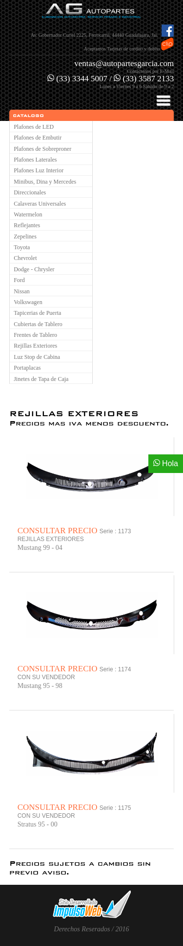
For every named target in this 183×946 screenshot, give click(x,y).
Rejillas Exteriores (35, 345)
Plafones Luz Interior (38, 170)
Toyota (22, 247)
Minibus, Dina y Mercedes (45, 181)
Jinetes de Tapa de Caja (41, 379)
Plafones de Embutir (37, 137)
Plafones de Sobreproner (42, 148)
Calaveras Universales (40, 203)
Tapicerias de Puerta (37, 312)
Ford (19, 280)
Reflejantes (27, 225)
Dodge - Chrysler (34, 269)
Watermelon (28, 214)
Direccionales (30, 192)
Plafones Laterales (35, 159)
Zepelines (25, 236)
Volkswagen (28, 302)
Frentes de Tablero (35, 334)
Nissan (22, 291)
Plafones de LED (34, 126)
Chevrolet (25, 258)
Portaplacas (27, 367)
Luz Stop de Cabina (37, 357)
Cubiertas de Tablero (38, 324)
